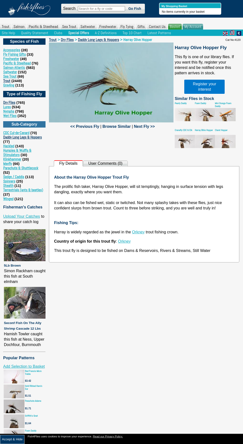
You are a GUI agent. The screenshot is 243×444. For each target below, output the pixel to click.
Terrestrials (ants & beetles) (23, 190)
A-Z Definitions (106, 32)
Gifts (141, 26)
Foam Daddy (30, 430)
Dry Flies (9, 102)
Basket (175, 26)
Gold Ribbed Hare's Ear (33, 387)
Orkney (138, 232)
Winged (8, 198)
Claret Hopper (221, 130)
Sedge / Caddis (13, 176)
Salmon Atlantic (14, 67)
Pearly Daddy (181, 103)
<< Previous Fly (84, 126)
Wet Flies (9, 115)
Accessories (11, 50)
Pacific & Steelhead (43, 26)
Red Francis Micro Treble (33, 372)
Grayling (8, 85)
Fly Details (68, 163)
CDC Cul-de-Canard (16, 132)
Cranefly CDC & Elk (183, 130)
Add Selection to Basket (24, 366)
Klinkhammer (12, 159)
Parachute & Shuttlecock (20, 168)
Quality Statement (34, 32)
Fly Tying (126, 26)
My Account (192, 26)
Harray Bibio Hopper (204, 130)
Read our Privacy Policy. (108, 436)
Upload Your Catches (21, 216)
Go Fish (134, 9)
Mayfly (7, 163)
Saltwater (88, 26)
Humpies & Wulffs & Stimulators (17, 152)
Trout (5, 26)
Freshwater (107, 26)
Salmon (18, 26)
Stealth (8, 185)
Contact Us (157, 26)
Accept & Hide (12, 439)
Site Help (8, 32)
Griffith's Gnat (31, 415)
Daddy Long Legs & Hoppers (22, 137)
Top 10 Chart (132, 32)
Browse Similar (117, 126)
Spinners (9, 181)
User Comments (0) (105, 163)
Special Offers (78, 32)
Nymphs (8, 111)
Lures (7, 107)
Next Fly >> (144, 126)
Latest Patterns (159, 32)
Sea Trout (69, 26)
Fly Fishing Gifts (14, 54)
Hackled (8, 146)
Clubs (58, 32)
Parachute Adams (33, 400)
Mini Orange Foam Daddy (223, 105)
